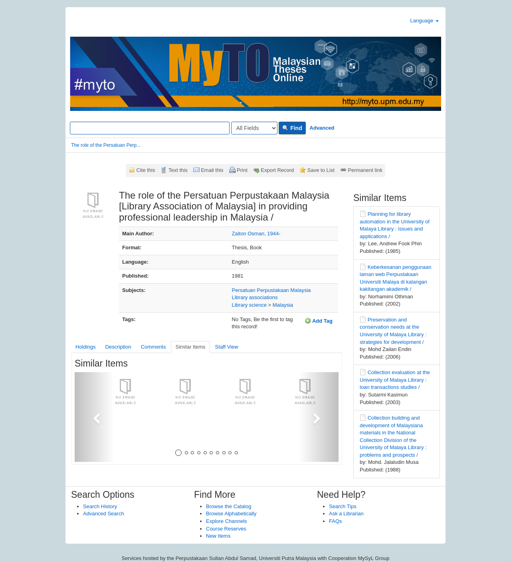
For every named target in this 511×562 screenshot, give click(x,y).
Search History (100, 506)
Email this (212, 170)
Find (292, 128)
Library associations (255, 297)
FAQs (335, 521)
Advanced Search (103, 514)
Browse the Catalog (228, 506)
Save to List (321, 170)
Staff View (226, 347)
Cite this (146, 170)
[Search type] (254, 128)
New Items (218, 536)
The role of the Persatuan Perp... (106, 145)
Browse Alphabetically (231, 514)
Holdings (85, 347)
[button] (94, 417)
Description (118, 347)
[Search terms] (150, 128)
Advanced (321, 128)
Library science (249, 305)
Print (242, 170)
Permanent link (365, 170)
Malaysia (283, 305)
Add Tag (319, 320)
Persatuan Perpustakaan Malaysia (271, 290)
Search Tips (343, 506)
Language (424, 21)
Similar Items (190, 347)
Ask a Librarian (346, 514)
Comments (153, 347)
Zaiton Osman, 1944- (256, 234)
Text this (178, 170)
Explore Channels (226, 521)
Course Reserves (226, 529)
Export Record (277, 170)
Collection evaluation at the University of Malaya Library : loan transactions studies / (395, 379)
